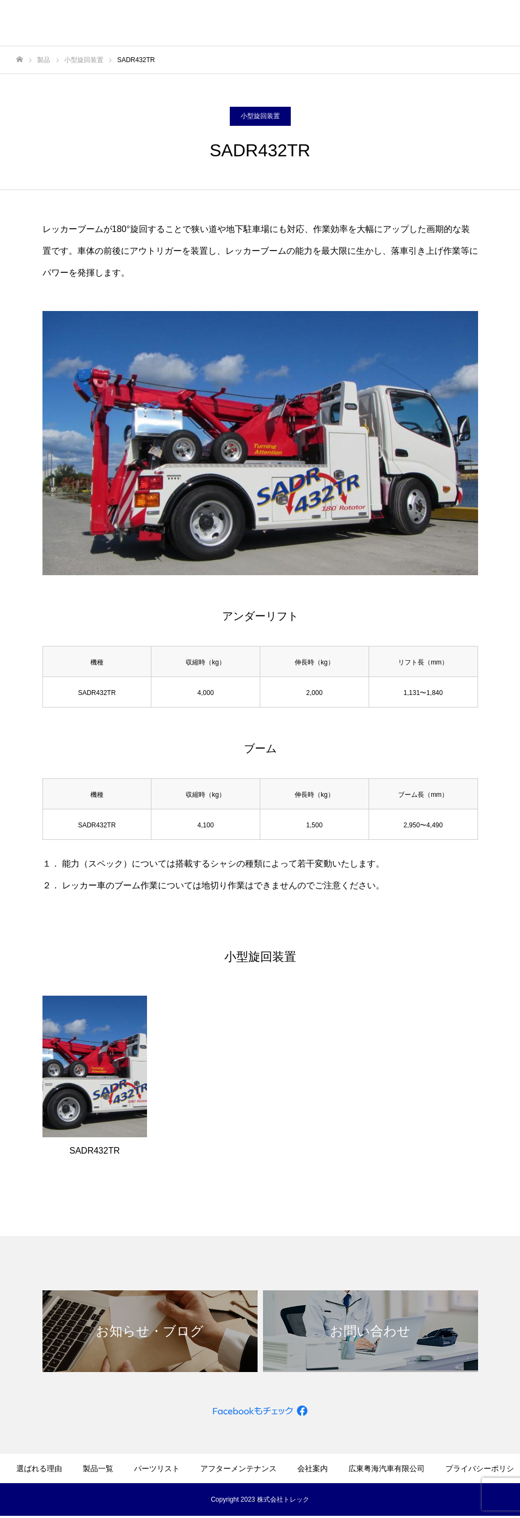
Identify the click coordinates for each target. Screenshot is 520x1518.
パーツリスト (157, 1468)
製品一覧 (98, 1468)
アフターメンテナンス (238, 1468)
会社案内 (312, 1468)
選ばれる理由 (39, 1468)
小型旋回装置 (260, 116)
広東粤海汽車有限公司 (386, 1468)
